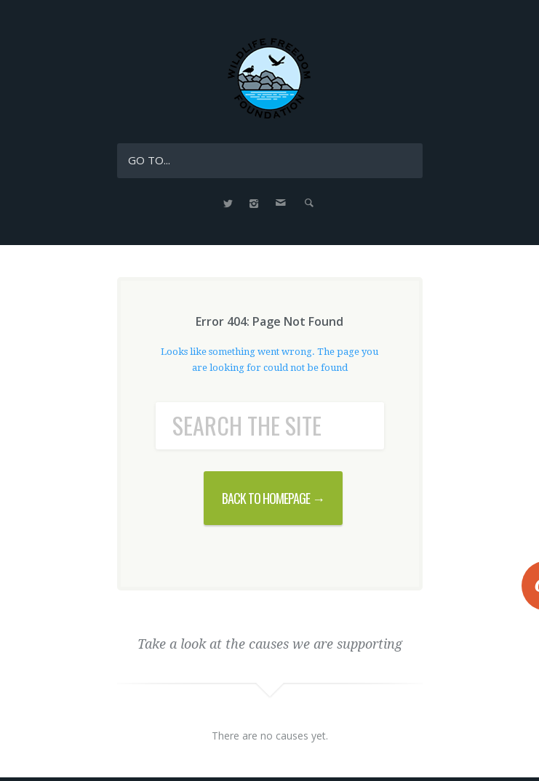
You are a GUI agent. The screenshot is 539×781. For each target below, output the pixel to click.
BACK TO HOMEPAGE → (273, 498)
